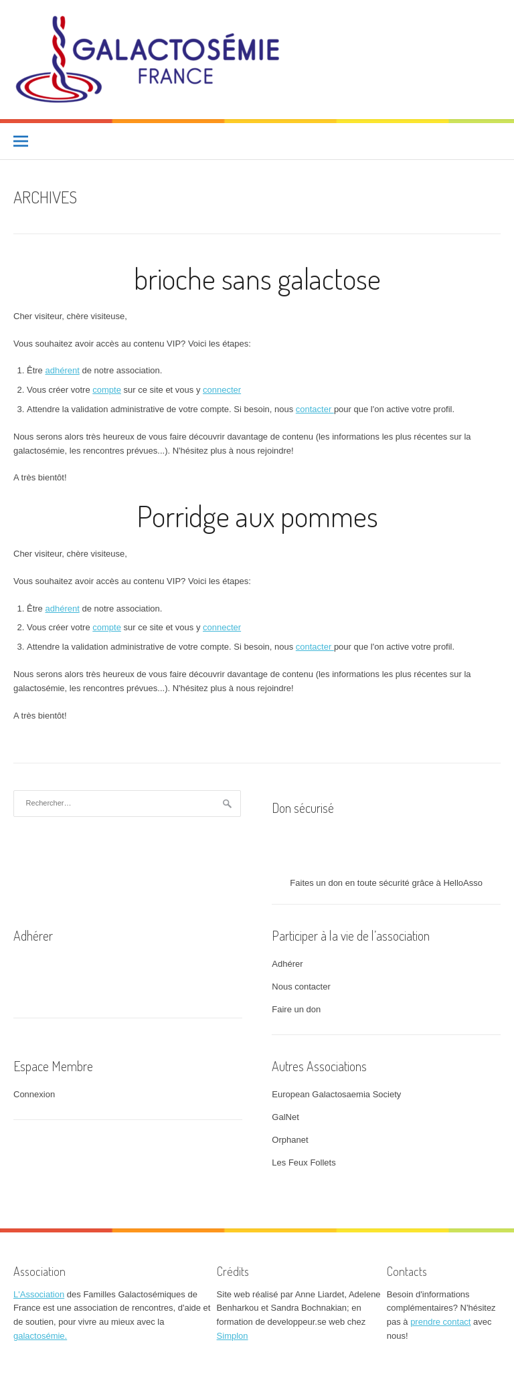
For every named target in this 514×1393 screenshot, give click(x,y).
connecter (222, 390)
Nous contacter (301, 987)
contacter (315, 409)
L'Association (38, 1294)
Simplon (232, 1336)
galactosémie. (40, 1336)
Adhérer (287, 964)
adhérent (62, 370)
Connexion (34, 1094)
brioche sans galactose (257, 278)
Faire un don (296, 1009)
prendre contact (440, 1322)
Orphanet (290, 1140)
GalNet (285, 1117)
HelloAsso (463, 883)
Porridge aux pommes (257, 515)
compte (106, 390)
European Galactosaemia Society (336, 1094)
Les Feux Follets (303, 1162)
